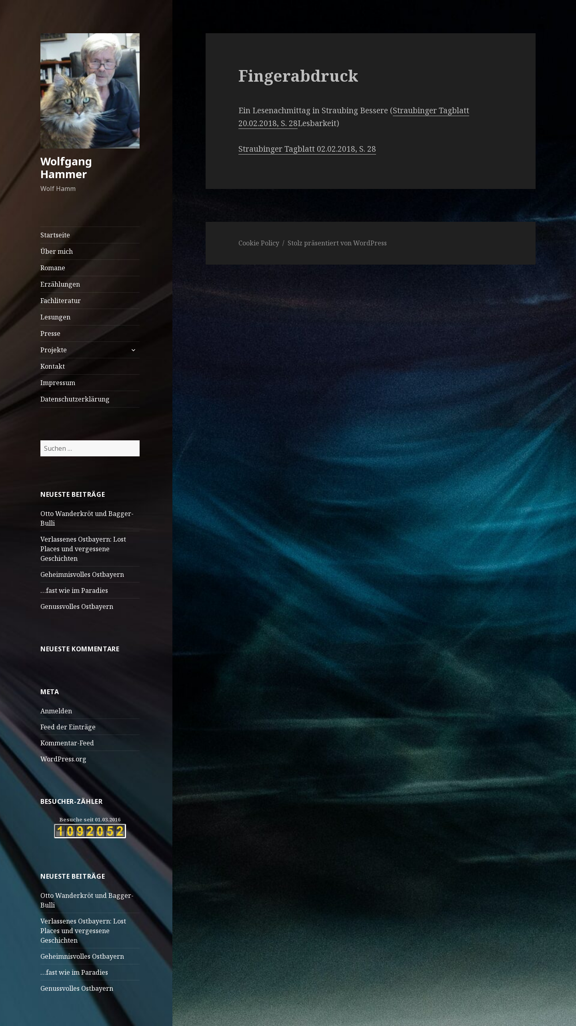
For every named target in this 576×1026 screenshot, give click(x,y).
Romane (52, 267)
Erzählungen (60, 284)
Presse (50, 333)
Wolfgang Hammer (66, 167)
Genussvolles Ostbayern (76, 606)
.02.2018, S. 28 (351, 149)
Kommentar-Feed (67, 743)
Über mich (56, 251)
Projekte (53, 349)
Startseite (55, 235)
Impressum (57, 382)
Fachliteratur (60, 300)
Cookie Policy (258, 243)
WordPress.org (63, 759)
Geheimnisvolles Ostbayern (82, 574)
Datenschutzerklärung (75, 399)
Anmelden (56, 711)
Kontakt (52, 366)
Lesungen (55, 317)
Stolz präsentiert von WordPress (337, 243)
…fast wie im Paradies (74, 590)
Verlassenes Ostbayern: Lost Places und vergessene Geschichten (83, 549)
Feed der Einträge (68, 727)
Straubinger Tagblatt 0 (279, 149)
